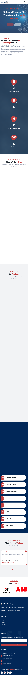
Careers (3, 622)
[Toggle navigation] (26, 2)
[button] (12, 570)
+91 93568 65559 (5, 661)
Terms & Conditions (5, 626)
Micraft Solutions (11, 669)
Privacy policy (4, 629)
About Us (3, 620)
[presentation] (19, 29)
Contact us (3, 624)
